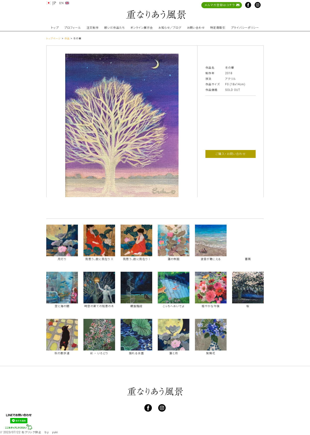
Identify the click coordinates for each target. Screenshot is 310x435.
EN (64, 3)
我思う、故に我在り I (136, 259)
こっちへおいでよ (173, 306)
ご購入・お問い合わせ (230, 154)
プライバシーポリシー (245, 27)
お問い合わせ (196, 27)
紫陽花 (210, 353)
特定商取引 (217, 27)
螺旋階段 (136, 306)
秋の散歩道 (62, 353)
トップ (55, 27)
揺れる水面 (136, 353)
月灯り (62, 259)
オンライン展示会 (141, 27)
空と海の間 (62, 306)
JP (51, 3)
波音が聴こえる (211, 259)
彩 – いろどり (99, 353)
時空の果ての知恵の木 (99, 306)
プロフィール (72, 27)
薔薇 (248, 259)
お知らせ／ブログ (169, 27)
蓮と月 (173, 353)
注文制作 (93, 27)
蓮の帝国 (174, 259)
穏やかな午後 (211, 306)
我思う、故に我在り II (99, 259)
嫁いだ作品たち (114, 27)
